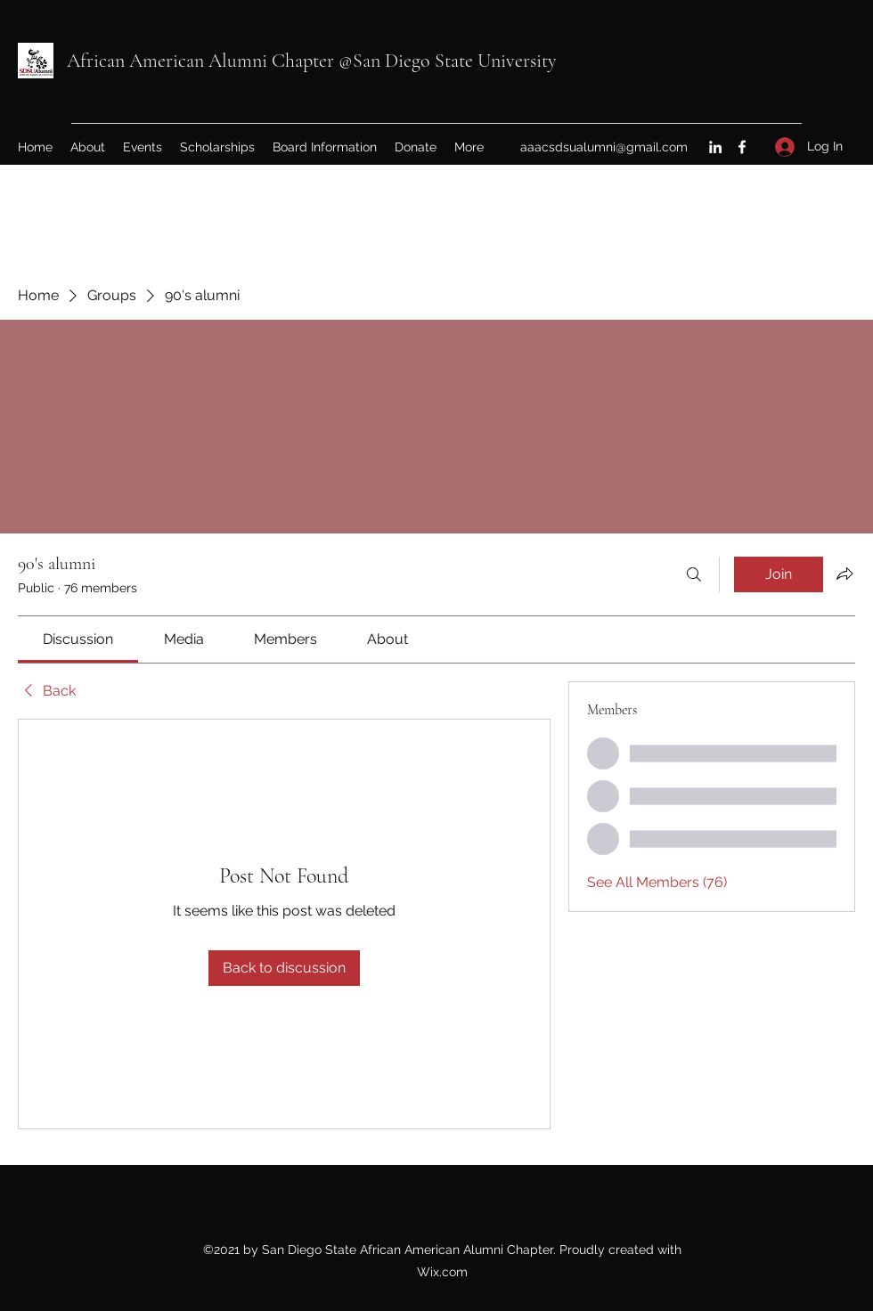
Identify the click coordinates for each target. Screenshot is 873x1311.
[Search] (694, 574)
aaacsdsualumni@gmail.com (604, 147)
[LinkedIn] (715, 147)
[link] (78, 639)
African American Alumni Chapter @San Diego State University (312, 60)
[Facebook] (742, 147)
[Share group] (844, 573)
